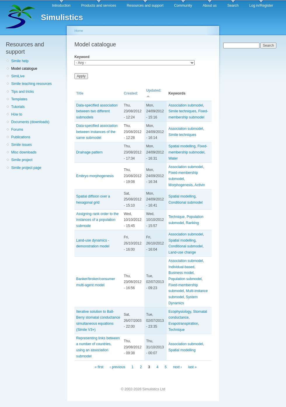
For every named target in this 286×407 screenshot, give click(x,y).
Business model (180, 273)
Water (173, 158)
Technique (176, 217)
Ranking (192, 223)
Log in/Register (261, 6)
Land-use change (182, 252)
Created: (131, 93)
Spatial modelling (182, 146)
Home (78, 30)
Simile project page (26, 168)
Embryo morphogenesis (95, 176)
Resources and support (145, 6)
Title (79, 93)
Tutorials (18, 107)
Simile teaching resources (31, 84)
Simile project (21, 160)
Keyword (81, 57)
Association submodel (185, 105)
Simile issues (21, 145)
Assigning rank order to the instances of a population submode (97, 220)
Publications (20, 137)
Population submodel (185, 279)
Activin (200, 185)
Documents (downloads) (30, 122)
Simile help (19, 61)
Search (233, 6)
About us (210, 6)
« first (99, 367)
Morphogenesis (180, 185)
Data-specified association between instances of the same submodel (97, 132)
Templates (19, 99)
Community (183, 6)
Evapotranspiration (183, 324)
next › (177, 367)
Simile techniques (182, 111)
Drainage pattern (89, 152)
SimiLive (18, 76)
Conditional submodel (185, 202)
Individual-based (181, 267)
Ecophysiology (179, 312)
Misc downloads (23, 152)
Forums (17, 129)
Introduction (61, 6)
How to (16, 114)
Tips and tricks (22, 92)
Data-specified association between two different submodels (97, 111)
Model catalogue (24, 69)
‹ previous (117, 367)
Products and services (98, 6)
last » (192, 367)
